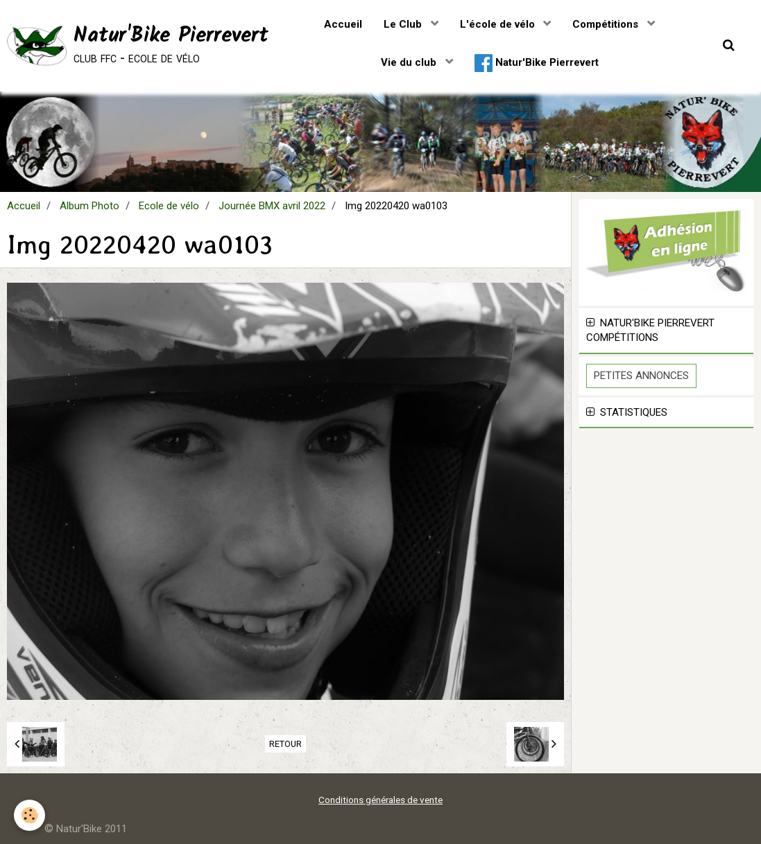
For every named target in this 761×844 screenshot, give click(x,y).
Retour (285, 744)
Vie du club (410, 62)
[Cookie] (29, 815)
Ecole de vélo (169, 206)
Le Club (404, 24)
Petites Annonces (641, 375)
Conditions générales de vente (380, 799)
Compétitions (606, 24)
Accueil (343, 24)
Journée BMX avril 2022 (272, 206)
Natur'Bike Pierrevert (536, 63)
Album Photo (89, 206)
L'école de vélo (499, 24)
